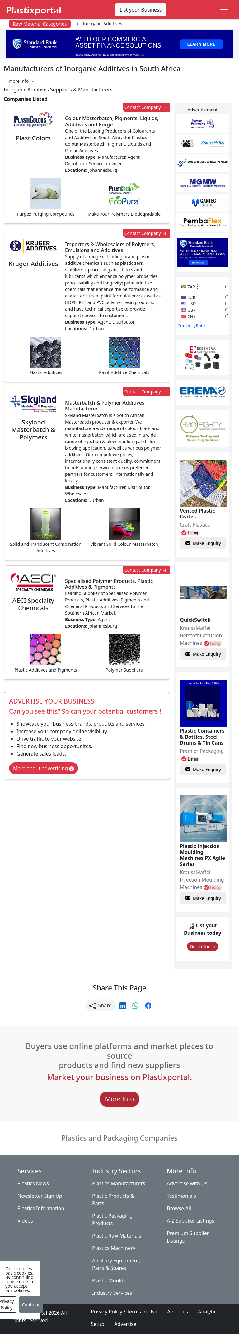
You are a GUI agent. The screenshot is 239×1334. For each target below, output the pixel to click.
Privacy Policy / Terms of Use (124, 1311)
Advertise (125, 1324)
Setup (97, 1324)
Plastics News (33, 1183)
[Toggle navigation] (224, 9)
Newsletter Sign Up (39, 1195)
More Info (119, 1099)
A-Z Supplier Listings (190, 1220)
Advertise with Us (187, 1183)
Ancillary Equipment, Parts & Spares (116, 1264)
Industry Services (112, 1293)
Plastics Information (40, 1208)
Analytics (208, 1311)
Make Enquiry (203, 543)
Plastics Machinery (113, 1248)
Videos (25, 1220)
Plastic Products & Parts (113, 1199)
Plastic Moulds (109, 1280)
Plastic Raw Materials (116, 1235)
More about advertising (43, 768)
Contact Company (146, 107)
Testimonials (181, 1195)
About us (177, 1311)
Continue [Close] (31, 1305)
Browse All (179, 1208)
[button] (21, 81)
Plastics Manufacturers (118, 1183)
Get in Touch (202, 946)
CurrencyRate (191, 326)
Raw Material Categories (40, 24)
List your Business (141, 9)
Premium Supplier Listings (188, 1237)
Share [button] (100, 1005)
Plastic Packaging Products (112, 1219)
